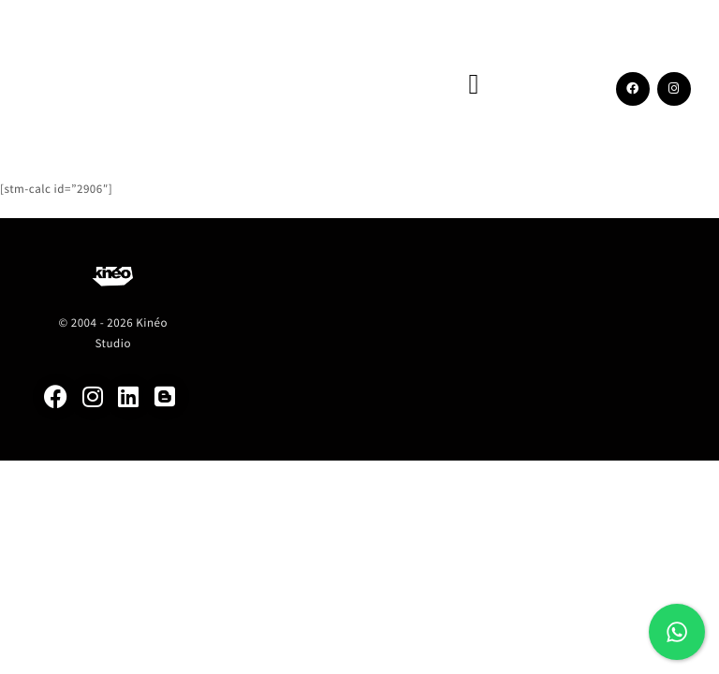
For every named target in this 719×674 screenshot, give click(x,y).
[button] (474, 85)
